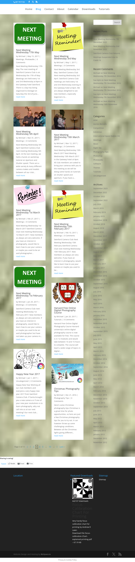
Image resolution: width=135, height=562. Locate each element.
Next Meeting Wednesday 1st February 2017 (29, 295)
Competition (98, 128)
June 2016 (97, 295)
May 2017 (97, 256)
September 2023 (100, 188)
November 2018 (100, 220)
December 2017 (100, 236)
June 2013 (97, 414)
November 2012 (100, 442)
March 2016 (98, 307)
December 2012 (100, 438)
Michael (22, 56)
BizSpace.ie (46, 554)
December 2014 (100, 359)
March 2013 (98, 426)
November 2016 (100, 276)
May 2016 (97, 299)
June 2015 (97, 339)
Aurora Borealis (100, 124)
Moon (95, 144)
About (60, 9)
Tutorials (104, 9)
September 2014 (100, 367)
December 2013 (100, 395)
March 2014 (98, 387)
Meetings (20, 59)
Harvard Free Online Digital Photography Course (65, 310)
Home (28, 9)
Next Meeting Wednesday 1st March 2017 (28, 212)
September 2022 (100, 200)
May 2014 (97, 379)
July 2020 (97, 204)
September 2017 (100, 248)
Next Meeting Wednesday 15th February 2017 (63, 226)
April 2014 (97, 383)
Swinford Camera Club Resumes (107, 35)
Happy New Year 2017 (28, 374)
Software (97, 163)
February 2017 (99, 264)
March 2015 (98, 351)
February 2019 (99, 212)
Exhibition (97, 132)
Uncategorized (22, 381)
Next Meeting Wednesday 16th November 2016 (105, 104)
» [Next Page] (57, 447)
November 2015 (100, 323)
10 (50, 447)
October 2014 (99, 363)
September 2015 (100, 331)
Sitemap (102, 479)
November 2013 (100, 398)
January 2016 (99, 315)
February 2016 (99, 311)
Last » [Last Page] (62, 447)
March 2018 (98, 232)
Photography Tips (61, 398)
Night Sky (97, 148)
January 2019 (99, 216)
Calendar (73, 9)
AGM (95, 120)
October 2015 (99, 327)
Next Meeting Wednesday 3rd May (65, 57)
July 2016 (97, 291)
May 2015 (97, 343)
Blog (38, 9)
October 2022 (99, 196)
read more (20, 97)
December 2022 (100, 192)
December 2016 (100, 272)
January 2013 (99, 434)
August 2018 (98, 228)
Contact (49, 9)
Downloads (88, 9)
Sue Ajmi (97, 94)
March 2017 (98, 260)
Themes (96, 167)
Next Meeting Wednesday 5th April (27, 132)
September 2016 (100, 283)
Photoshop (98, 156)
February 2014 (99, 391)
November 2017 (100, 240)
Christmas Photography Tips (67, 390)
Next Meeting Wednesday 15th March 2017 (67, 137)
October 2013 (99, 402)
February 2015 (99, 355)
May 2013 (97, 418)
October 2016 (99, 279)
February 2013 (99, 430)
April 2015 (97, 347)
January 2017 (99, 268)
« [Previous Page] (27, 447)
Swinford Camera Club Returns (106, 53)
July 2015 (97, 335)
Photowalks (30, 59)
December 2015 (100, 319)
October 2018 (99, 224)
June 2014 (97, 375)
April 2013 (97, 422)
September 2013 (100, 406)
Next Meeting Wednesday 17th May (27, 51)
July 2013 (97, 410)
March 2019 (98, 208)
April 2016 (97, 303)
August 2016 (98, 287)
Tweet (3, 463)
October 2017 (99, 244)
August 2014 (98, 371)
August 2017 (98, 252)
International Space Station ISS (106, 136)
